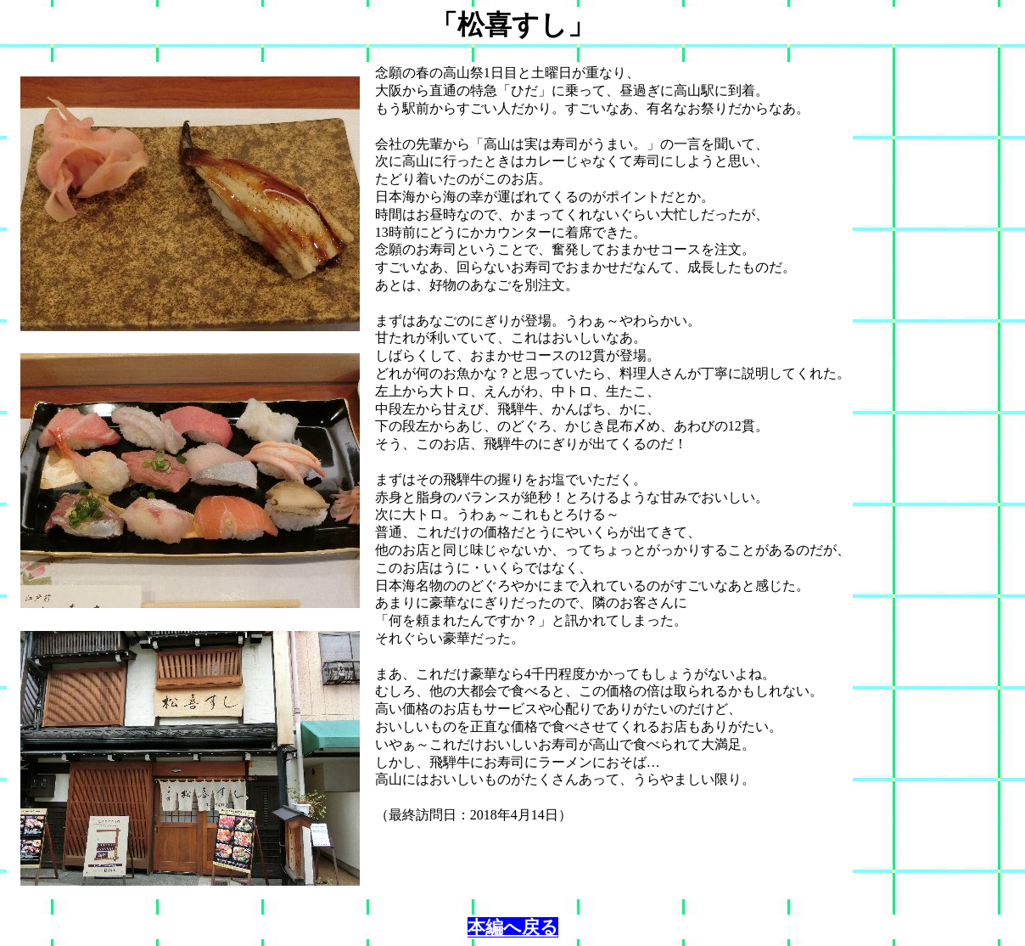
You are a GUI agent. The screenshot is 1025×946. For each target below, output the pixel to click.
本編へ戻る (513, 927)
